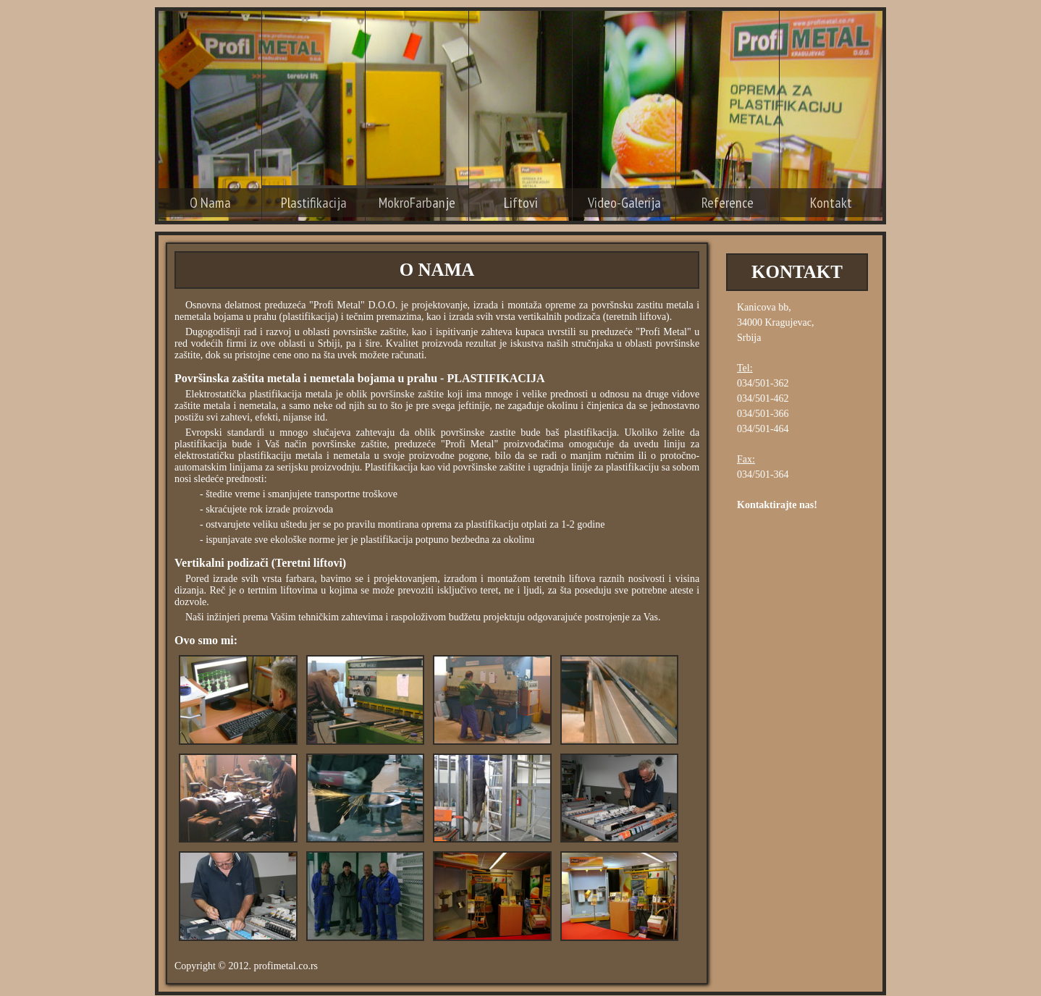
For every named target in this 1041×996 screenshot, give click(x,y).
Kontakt (831, 202)
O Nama (210, 202)
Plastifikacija (314, 202)
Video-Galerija (624, 202)
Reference (727, 202)
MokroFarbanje (417, 202)
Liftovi (521, 202)
